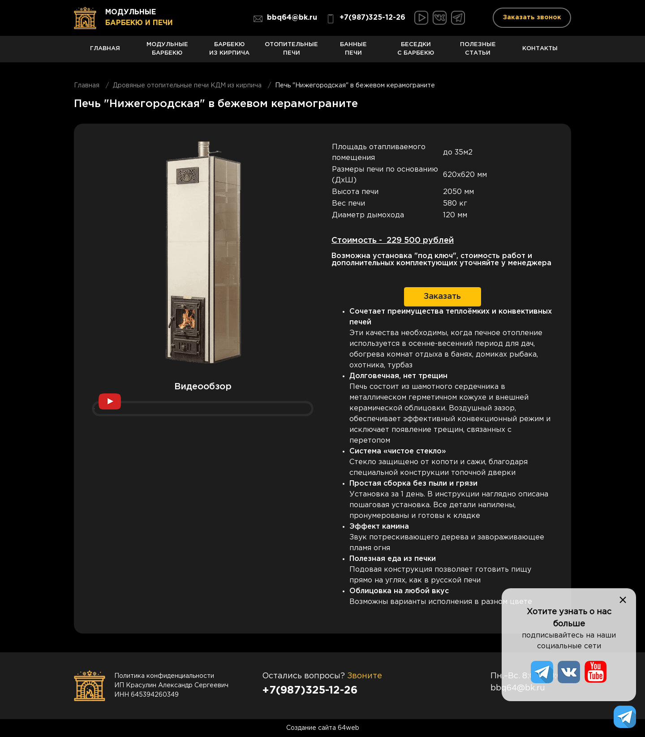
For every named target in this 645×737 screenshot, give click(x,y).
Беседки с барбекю (416, 52)
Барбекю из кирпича (229, 52)
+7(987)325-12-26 (365, 18)
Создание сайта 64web (322, 728)
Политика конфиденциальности (164, 676)
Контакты (540, 54)
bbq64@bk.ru (285, 18)
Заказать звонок (532, 17)
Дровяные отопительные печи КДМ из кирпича (187, 85)
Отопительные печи (291, 52)
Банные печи (353, 52)
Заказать (442, 296)
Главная (105, 54)
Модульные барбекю (167, 52)
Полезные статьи (478, 52)
